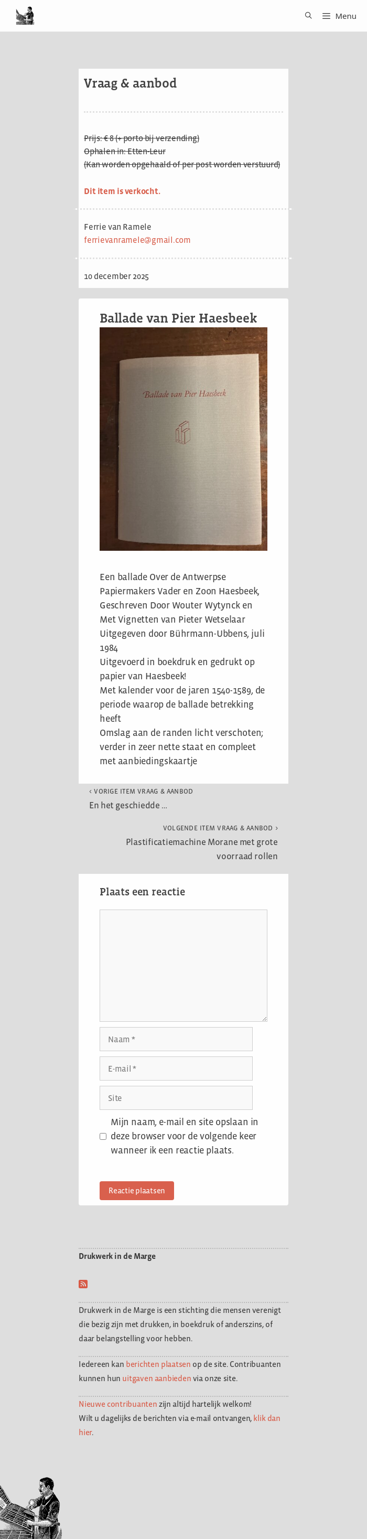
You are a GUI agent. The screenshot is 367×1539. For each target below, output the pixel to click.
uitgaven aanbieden (156, 1378)
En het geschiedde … (141, 798)
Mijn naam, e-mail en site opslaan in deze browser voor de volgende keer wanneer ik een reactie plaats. (184, 1136)
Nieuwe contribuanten (118, 1403)
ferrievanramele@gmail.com (137, 240)
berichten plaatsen (158, 1364)
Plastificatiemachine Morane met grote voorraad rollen (202, 842)
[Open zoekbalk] (305, 15)
